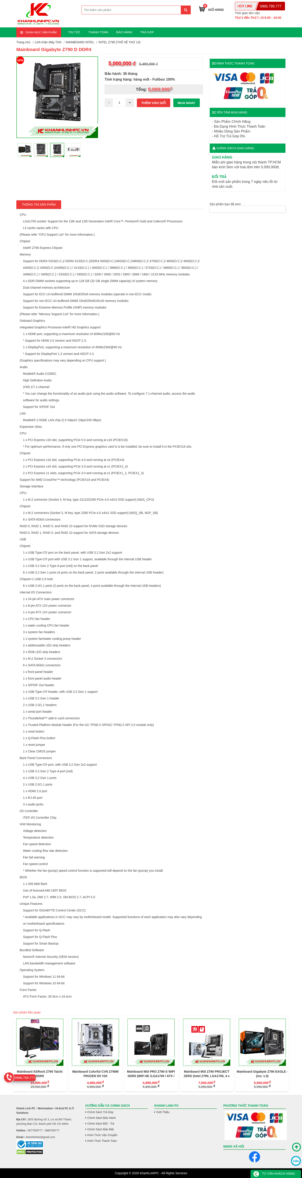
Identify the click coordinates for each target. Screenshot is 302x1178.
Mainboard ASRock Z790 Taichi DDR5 (40, 1074)
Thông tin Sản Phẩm (39, 204)
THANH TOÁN (98, 32)
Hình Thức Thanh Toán (102, 1140)
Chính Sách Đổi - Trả (100, 1123)
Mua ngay (186, 103)
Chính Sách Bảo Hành (101, 1117)
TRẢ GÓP (147, 32)
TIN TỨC (74, 32)
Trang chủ (23, 42)
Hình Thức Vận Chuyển (102, 1135)
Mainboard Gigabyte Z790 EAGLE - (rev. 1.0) (262, 1074)
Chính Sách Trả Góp (100, 1112)
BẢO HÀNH (124, 32)
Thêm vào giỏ (153, 103)
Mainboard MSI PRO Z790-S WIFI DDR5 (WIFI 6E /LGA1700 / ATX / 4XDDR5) (151, 1074)
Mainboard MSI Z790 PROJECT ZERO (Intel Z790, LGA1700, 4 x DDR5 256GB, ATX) (207, 1074)
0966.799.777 (270, 6)
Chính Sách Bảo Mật (100, 1129)
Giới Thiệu (163, 1112)
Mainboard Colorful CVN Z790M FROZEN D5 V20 (95, 1074)
